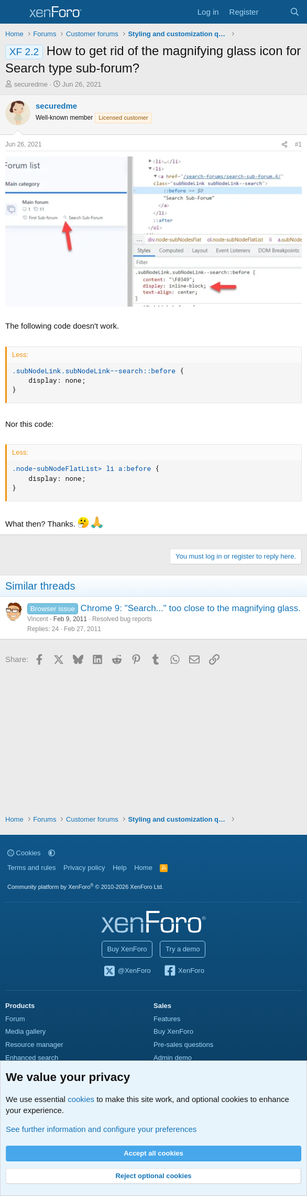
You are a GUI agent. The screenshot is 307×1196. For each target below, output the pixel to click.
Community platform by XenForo (85, 887)
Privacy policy (84, 868)
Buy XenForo (127, 949)
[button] (51, 853)
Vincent (37, 619)
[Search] (294, 12)
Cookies (24, 853)
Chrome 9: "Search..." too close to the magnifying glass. (191, 608)
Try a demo (183, 949)
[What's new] (274, 12)
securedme (31, 84)
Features (167, 1019)
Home (143, 868)
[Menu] (14, 12)
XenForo (183, 971)
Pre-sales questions (183, 1044)
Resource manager (34, 1044)
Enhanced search (31, 1058)
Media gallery (25, 1031)
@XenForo (127, 971)
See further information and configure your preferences (101, 1129)
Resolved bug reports (122, 619)
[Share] (284, 145)
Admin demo (173, 1058)
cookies (81, 1099)
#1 (298, 144)
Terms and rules (31, 868)
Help (120, 868)
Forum (15, 1019)
